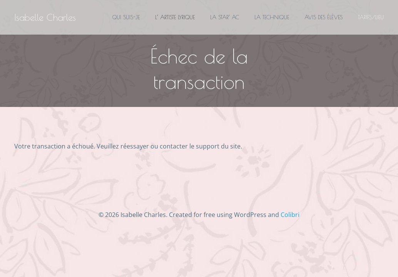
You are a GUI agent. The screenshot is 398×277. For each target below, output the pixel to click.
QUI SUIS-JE (126, 17)
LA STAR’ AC (224, 17)
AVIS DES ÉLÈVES (323, 17)
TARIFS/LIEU (371, 17)
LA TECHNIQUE (271, 17)
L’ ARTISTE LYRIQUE (175, 17)
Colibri (290, 214)
